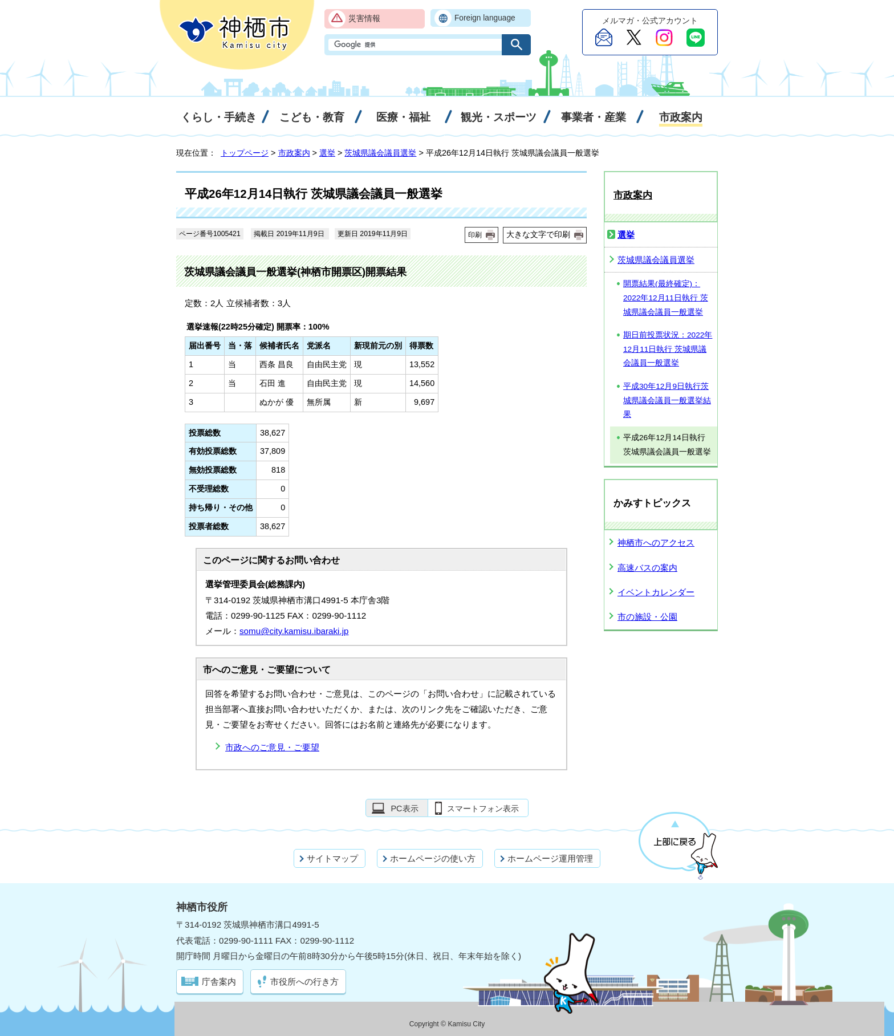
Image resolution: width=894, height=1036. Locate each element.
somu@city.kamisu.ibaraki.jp (294, 631)
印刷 (475, 235)
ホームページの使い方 (433, 858)
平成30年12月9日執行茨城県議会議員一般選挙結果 (667, 400)
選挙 (327, 152)
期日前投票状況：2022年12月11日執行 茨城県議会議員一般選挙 (667, 349)
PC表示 (404, 808)
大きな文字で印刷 (538, 234)
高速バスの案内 (647, 567)
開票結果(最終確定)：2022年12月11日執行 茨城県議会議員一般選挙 (665, 297)
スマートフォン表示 (483, 808)
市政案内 (294, 152)
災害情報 (364, 18)
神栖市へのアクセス (655, 542)
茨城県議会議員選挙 (380, 152)
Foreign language (484, 18)
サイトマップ (332, 858)
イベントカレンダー (655, 592)
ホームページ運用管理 (550, 858)
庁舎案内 (219, 981)
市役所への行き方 (304, 981)
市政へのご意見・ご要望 (272, 747)
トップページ (245, 152)
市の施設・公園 (647, 616)
